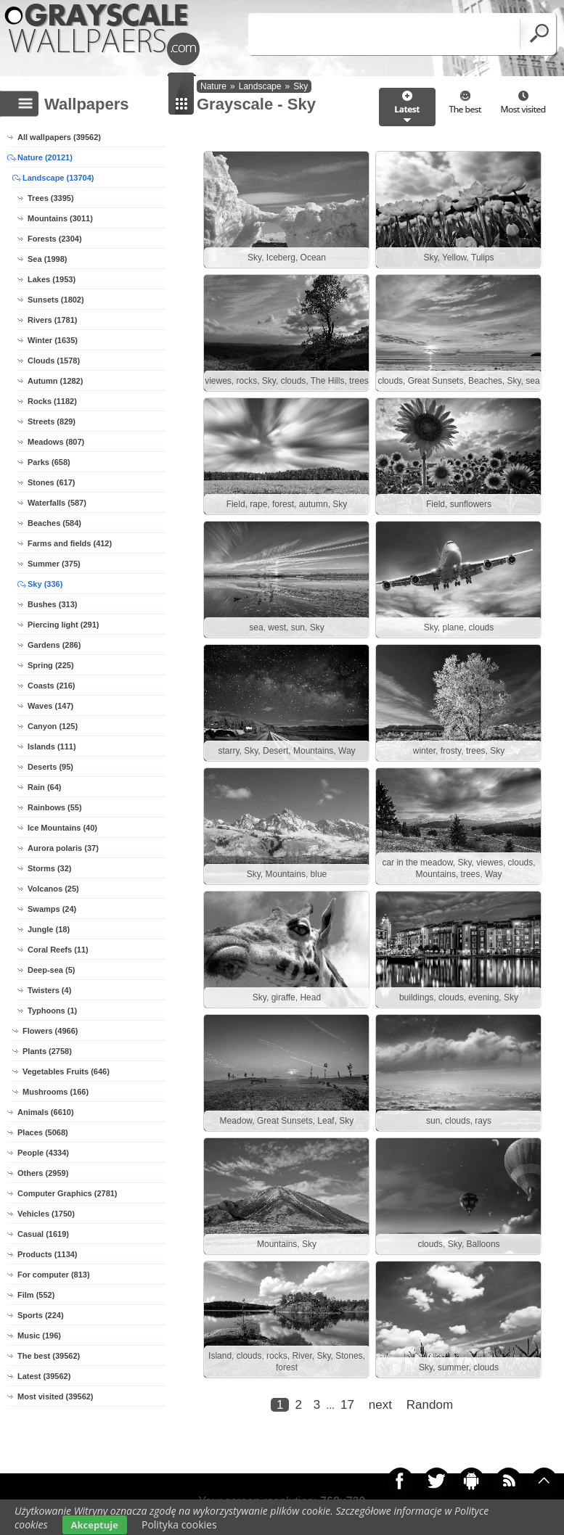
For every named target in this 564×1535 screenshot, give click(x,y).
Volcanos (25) (53, 888)
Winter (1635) (53, 340)
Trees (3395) (51, 198)
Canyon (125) (53, 726)
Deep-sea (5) (51, 970)
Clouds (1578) (54, 360)
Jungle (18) (49, 929)
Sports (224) (40, 1315)
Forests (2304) (55, 238)
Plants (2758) (47, 1051)
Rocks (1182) (52, 401)
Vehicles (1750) (46, 1213)
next (380, 1405)
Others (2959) (42, 1173)
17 (347, 1405)
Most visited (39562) (55, 1396)
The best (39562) (48, 1355)
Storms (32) (50, 868)
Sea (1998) (47, 259)
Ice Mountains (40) (62, 827)
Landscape (260, 86)
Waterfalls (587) (57, 502)
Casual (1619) (43, 1234)
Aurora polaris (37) (63, 848)
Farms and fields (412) (70, 543)
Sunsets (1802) (56, 299)
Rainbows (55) (55, 807)
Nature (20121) (45, 157)
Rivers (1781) (53, 320)
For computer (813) (53, 1274)
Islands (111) (52, 746)
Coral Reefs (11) (58, 949)
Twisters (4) (49, 990)
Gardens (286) (54, 645)
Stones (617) (51, 482)
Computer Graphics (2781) (67, 1193)
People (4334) (43, 1152)
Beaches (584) (54, 523)
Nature (213, 86)
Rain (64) (44, 787)
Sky (300, 86)
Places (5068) (42, 1132)
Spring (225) (51, 665)
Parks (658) (49, 462)
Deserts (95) (50, 766)
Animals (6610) (45, 1112)
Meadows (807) (56, 441)
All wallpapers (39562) (59, 137)
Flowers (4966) (50, 1030)
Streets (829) (51, 421)
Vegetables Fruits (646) (66, 1071)
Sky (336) (45, 584)
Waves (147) (50, 705)
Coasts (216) (51, 685)
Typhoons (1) (52, 1010)
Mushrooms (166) (56, 1091)
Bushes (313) (52, 604)
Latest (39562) (43, 1376)
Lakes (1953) (51, 279)
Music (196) (39, 1335)
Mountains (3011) (60, 218)
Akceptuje (94, 1524)
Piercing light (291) (63, 624)
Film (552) (35, 1295)
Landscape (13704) (58, 177)
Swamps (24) (52, 909)
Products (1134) (47, 1254)
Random (429, 1405)
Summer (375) (54, 563)
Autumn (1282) (55, 380)
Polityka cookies (179, 1524)
